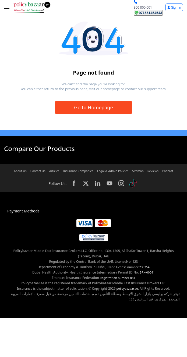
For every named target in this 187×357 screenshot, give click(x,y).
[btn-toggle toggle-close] (6, 6)
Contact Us (37, 170)
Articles (54, 170)
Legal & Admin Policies (113, 170)
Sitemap (137, 170)
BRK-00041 (147, 272)
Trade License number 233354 (128, 267)
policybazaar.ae (127, 288)
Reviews (152, 170)
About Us (20, 170)
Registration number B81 (117, 278)
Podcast (167, 170)
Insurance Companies (78, 170)
